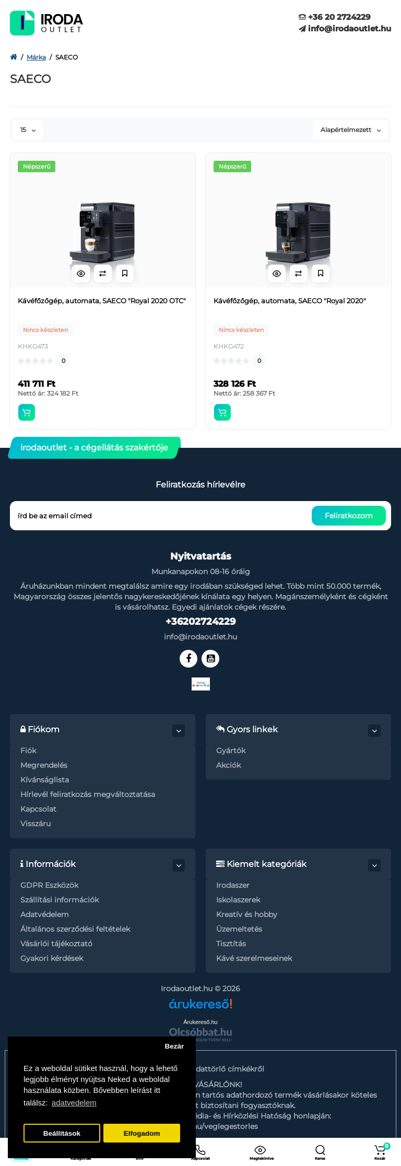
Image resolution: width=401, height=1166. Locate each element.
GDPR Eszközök (49, 885)
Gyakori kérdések (51, 958)
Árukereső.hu (200, 1022)
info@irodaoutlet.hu (345, 28)
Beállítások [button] (61, 1133)
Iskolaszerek (238, 900)
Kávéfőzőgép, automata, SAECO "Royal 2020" (290, 300)
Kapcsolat (38, 809)
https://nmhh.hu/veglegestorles (200, 1126)
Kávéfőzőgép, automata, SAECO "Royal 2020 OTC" (102, 300)
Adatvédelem (44, 914)
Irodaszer (233, 885)
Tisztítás (231, 943)
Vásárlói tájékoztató (56, 943)
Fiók (28, 750)
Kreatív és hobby (246, 914)
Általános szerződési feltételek (75, 929)
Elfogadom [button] (142, 1133)
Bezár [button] (174, 1046)
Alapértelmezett (351, 130)
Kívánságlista (44, 779)
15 (28, 130)
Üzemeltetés (239, 929)
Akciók (228, 765)
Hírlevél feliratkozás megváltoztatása (87, 794)
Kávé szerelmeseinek (254, 958)
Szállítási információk (59, 900)
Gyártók (230, 750)
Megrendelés (43, 765)
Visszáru (35, 823)
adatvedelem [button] (74, 1102)
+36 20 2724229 (335, 17)
